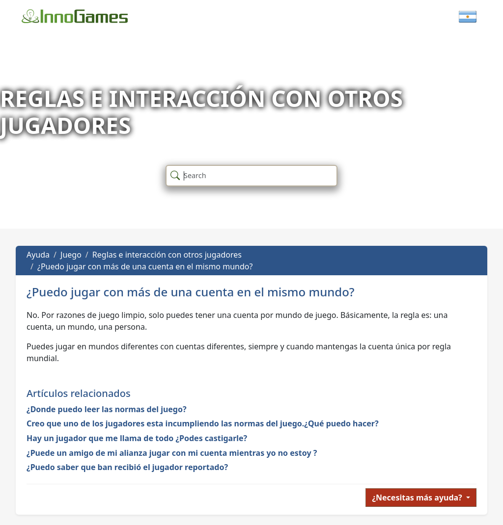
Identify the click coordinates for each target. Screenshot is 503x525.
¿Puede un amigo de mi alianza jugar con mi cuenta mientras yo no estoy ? (172, 452)
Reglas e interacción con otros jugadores (167, 254)
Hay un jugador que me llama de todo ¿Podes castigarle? (137, 438)
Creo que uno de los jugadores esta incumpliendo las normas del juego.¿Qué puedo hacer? (203, 423)
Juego (71, 254)
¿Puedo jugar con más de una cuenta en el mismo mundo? (144, 266)
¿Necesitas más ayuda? (418, 497)
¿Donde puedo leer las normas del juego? (107, 409)
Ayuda (38, 254)
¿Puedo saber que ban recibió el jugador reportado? (127, 467)
